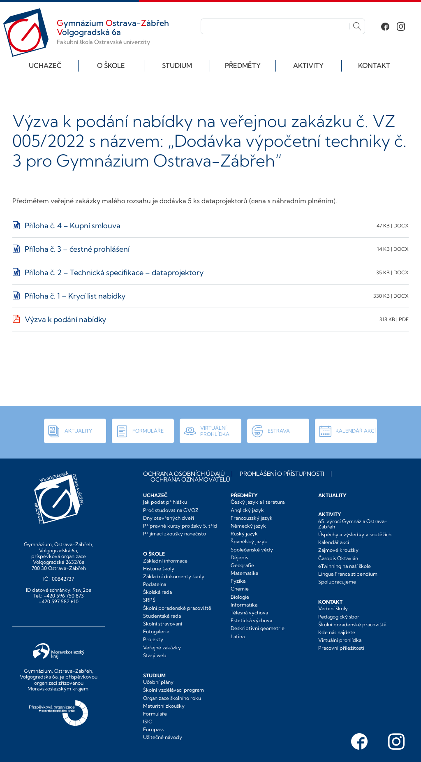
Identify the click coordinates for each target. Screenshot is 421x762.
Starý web (155, 655)
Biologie (240, 597)
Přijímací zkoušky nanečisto (174, 533)
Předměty (243, 65)
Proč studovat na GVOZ (171, 510)
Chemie (240, 589)
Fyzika (238, 581)
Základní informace (165, 561)
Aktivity (308, 65)
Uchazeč (45, 65)
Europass (153, 729)
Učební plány (158, 682)
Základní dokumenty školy (173, 576)
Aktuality (332, 495)
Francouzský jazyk (252, 518)
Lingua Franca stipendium (347, 574)
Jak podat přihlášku (165, 502)
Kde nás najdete (336, 632)
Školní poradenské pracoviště (177, 608)
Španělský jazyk (249, 541)
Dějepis (239, 557)
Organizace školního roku (172, 698)
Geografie (242, 565)
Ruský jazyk (244, 533)
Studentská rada (162, 616)
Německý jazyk (248, 526)
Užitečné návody (162, 737)
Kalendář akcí (333, 542)
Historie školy (158, 568)
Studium (177, 65)
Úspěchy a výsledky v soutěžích (354, 534)
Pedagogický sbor (338, 617)
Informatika (244, 605)
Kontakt (374, 65)
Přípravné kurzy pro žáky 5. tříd (180, 526)
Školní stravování (162, 624)
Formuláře (155, 714)
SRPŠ (149, 600)
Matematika (244, 573)
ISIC (147, 721)
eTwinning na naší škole (344, 566)
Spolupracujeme (337, 582)
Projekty (153, 639)
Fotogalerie (156, 631)
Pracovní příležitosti (341, 648)
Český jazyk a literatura (258, 502)
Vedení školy (333, 608)
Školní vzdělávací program (173, 690)
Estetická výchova (251, 620)
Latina (238, 636)
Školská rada (157, 592)
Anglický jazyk (247, 510)
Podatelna (154, 584)
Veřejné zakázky (162, 647)
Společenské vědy (252, 550)
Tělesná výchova (249, 612)
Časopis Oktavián (338, 558)
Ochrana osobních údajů (184, 473)
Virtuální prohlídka (339, 640)
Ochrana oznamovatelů (190, 479)
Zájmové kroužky (338, 550)
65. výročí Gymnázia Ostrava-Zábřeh (352, 524)
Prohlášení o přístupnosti (282, 473)
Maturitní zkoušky (164, 706)
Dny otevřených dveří (168, 518)
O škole (111, 65)
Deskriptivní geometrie (258, 628)
